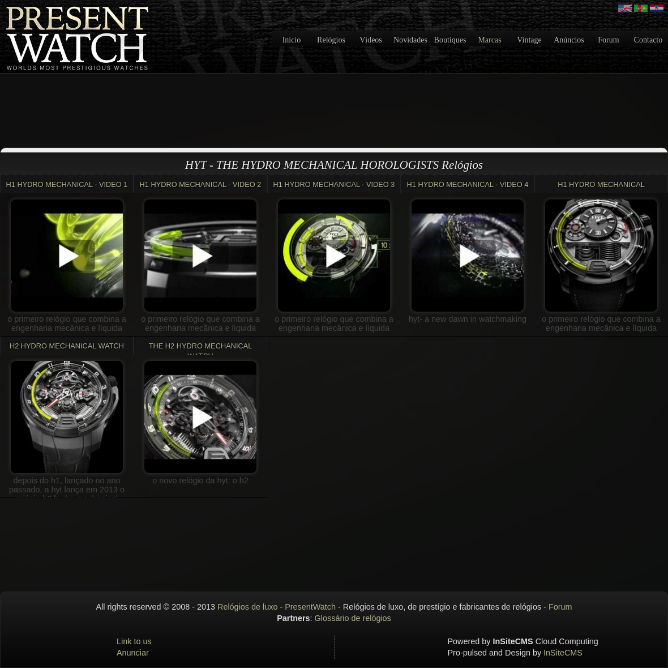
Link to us (134, 641)
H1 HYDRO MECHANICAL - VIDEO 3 (334, 184)
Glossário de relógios (353, 618)
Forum (608, 40)
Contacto (648, 40)
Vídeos (370, 40)
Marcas (489, 40)
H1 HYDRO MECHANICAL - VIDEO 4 (468, 184)
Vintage (529, 40)
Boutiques (450, 40)
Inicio (291, 40)
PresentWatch (310, 606)
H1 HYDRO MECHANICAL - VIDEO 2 (201, 184)
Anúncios (569, 40)
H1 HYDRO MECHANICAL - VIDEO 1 (67, 184)
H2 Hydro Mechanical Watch (67, 346)
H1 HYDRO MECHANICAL (601, 184)
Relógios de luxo (247, 606)
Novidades (410, 40)
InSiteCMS (563, 652)
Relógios (331, 40)
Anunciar (133, 652)
